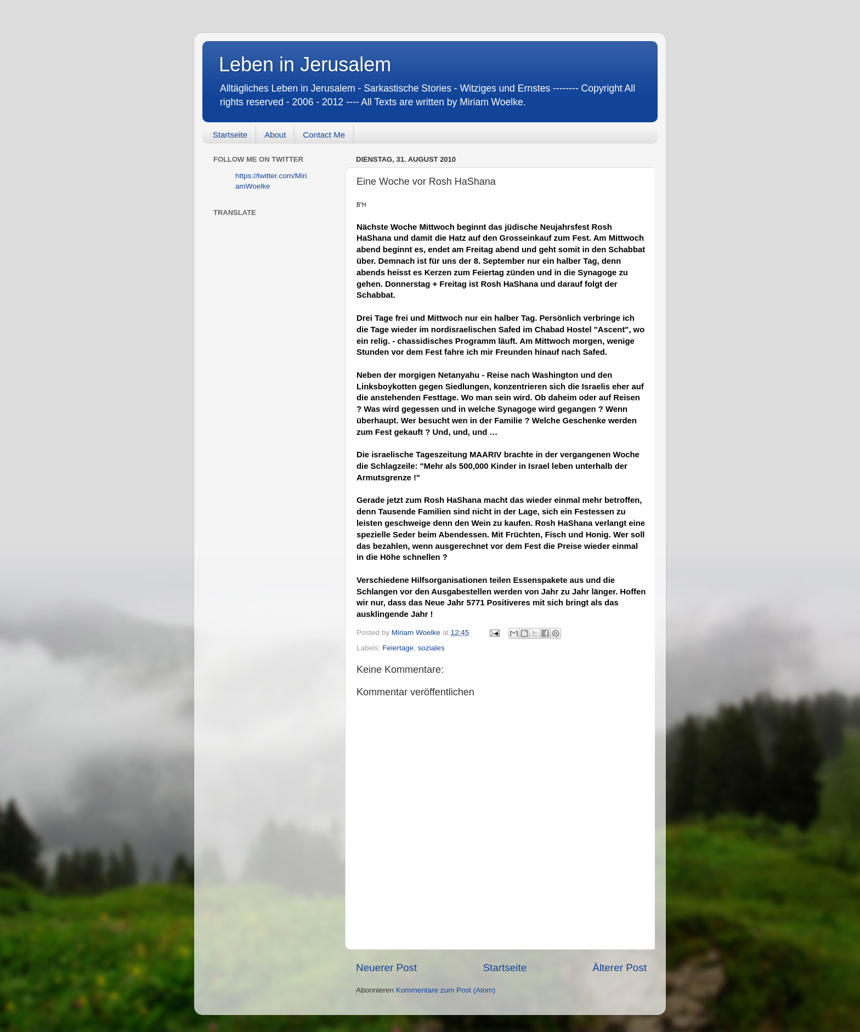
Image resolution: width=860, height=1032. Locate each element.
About (275, 134)
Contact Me (324, 134)
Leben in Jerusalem (305, 64)
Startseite (230, 134)
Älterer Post (619, 967)
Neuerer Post (386, 967)
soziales (431, 648)
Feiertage (398, 648)
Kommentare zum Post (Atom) (446, 990)
